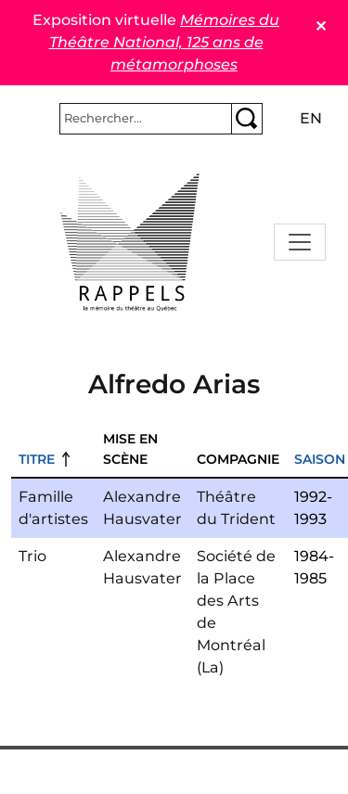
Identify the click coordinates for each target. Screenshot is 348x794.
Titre (37, 459)
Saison (319, 459)
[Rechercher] (145, 118)
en (311, 118)
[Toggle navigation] (300, 242)
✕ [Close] (321, 26)
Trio (32, 556)
